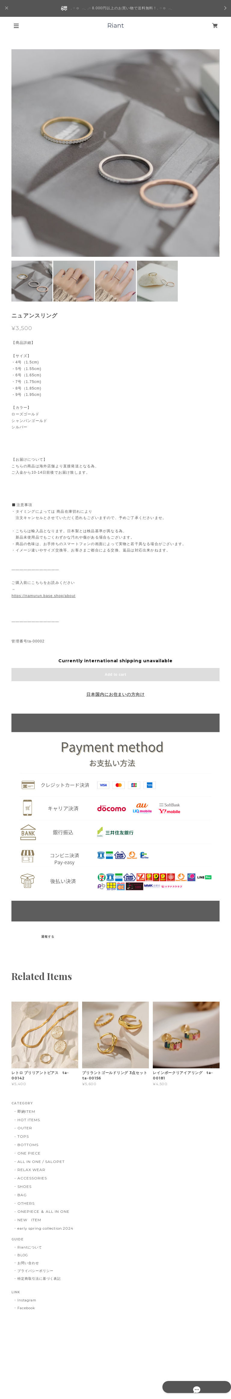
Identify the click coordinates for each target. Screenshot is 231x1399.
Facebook (26, 1308)
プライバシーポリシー (35, 1271)
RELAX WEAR (31, 1169)
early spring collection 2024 (45, 1228)
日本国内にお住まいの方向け (115, 694)
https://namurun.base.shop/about (43, 596)
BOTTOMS (27, 1145)
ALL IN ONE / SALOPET (40, 1161)
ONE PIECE (29, 1153)
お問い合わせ (28, 1263)
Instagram (26, 1300)
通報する (47, 937)
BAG (22, 1195)
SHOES (24, 1186)
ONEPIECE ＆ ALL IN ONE (43, 1211)
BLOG (22, 1255)
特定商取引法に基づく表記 (39, 1278)
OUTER (24, 1128)
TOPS (23, 1136)
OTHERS (26, 1203)
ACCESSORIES (32, 1178)
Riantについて (29, 1247)
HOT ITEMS (28, 1120)
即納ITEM (26, 1111)
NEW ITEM (29, 1220)
